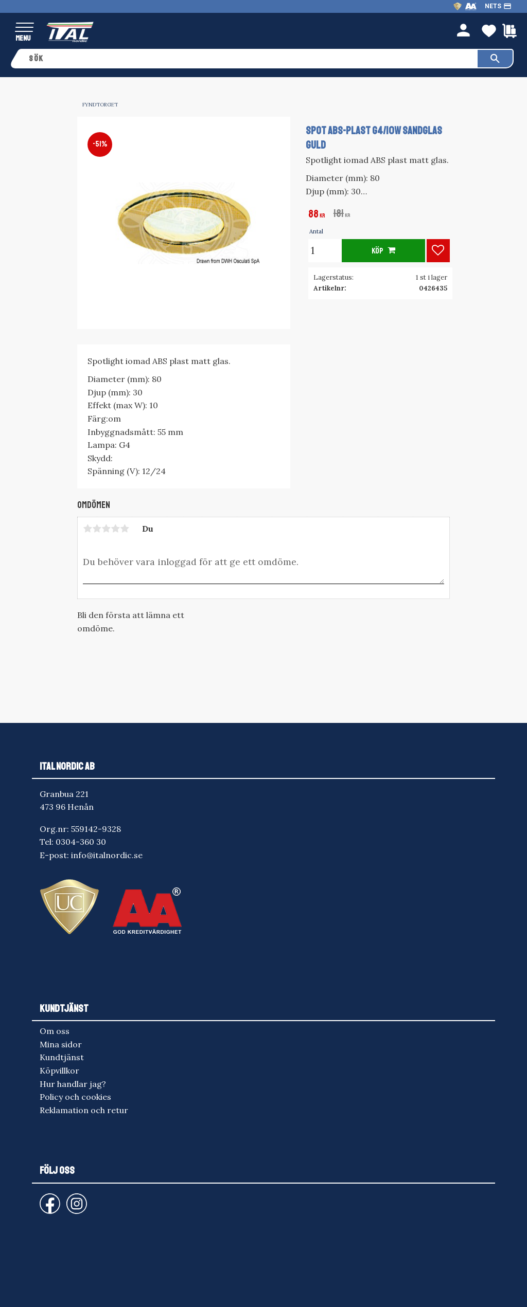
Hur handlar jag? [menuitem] (73, 1084)
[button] (24, 28)
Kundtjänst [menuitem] (62, 1057)
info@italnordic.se (107, 855)
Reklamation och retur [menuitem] (84, 1110)
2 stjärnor (96, 528)
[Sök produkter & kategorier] (249, 58)
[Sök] (495, 58)
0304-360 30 (81, 842)
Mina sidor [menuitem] (61, 1044)
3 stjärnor (106, 528)
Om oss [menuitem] (54, 1031)
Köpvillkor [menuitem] (59, 1070)
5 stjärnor (124, 528)
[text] (316, 215)
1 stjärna (87, 528)
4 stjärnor (115, 528)
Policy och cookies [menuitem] (75, 1097)
